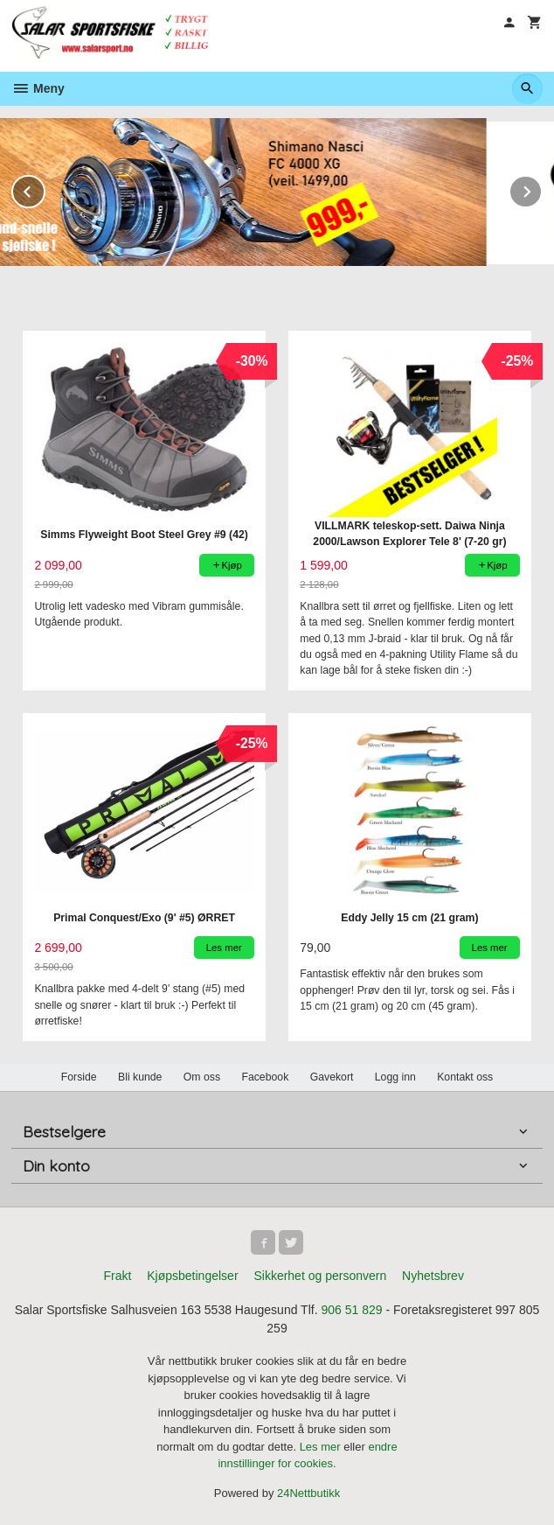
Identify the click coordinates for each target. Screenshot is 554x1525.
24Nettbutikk (308, 1493)
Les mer (322, 1446)
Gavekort (332, 1077)
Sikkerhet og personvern (319, 1276)
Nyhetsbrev (433, 1276)
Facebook (264, 1077)
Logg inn (395, 1077)
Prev (44, 188)
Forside (79, 1077)
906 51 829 (351, 1310)
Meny (38, 88)
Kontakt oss (465, 1077)
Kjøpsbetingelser (192, 1276)
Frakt (117, 1276)
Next (542, 188)
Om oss (202, 1077)
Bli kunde (140, 1077)
